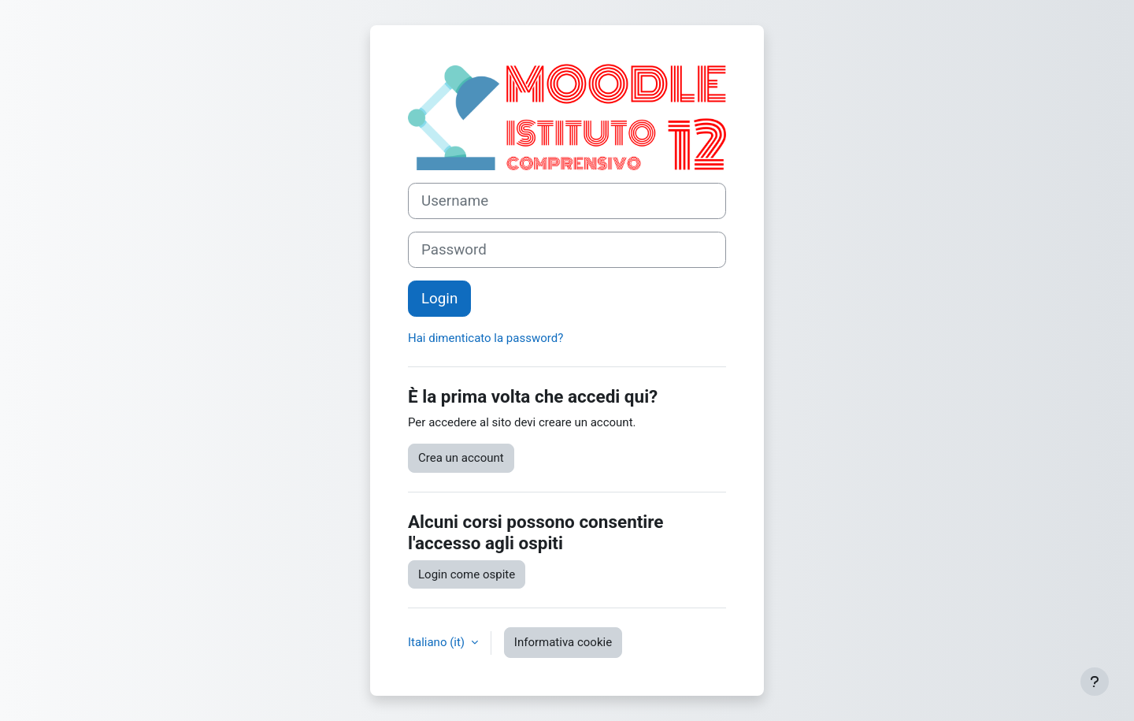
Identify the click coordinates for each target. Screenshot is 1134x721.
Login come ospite (466, 574)
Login (439, 298)
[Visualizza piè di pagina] (1094, 681)
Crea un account (461, 458)
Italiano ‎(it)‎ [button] (438, 642)
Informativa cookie (563, 642)
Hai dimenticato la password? (485, 338)
